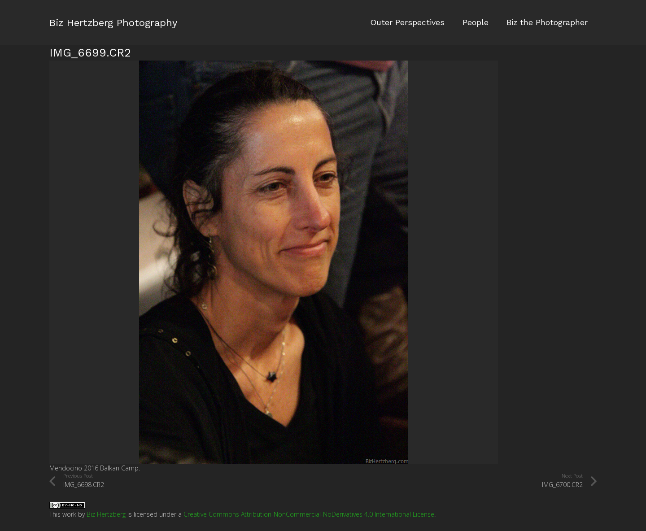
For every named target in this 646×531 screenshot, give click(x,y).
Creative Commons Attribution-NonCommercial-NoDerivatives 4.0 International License (308, 514)
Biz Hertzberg (106, 514)
